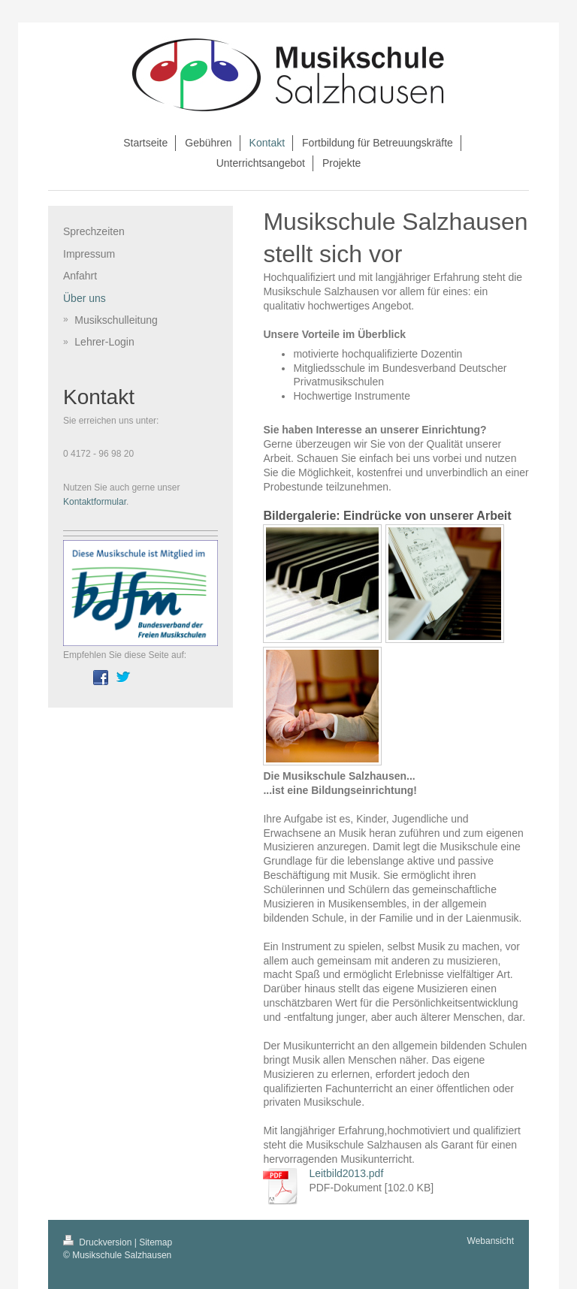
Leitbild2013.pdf (346, 1173)
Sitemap (155, 1242)
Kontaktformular (94, 502)
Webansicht (490, 1241)
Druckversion (98, 1242)
